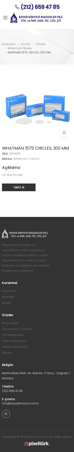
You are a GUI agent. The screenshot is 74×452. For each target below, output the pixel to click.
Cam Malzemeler (14, 341)
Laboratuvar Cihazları (17, 329)
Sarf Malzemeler (13, 335)
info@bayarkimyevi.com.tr (20, 403)
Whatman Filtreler (19, 48)
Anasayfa (8, 44)
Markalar (8, 297)
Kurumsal (8, 291)
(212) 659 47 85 (12, 391)
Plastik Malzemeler (15, 347)
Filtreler (41, 44)
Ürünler (26, 44)
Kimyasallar (10, 323)
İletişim (6, 303)
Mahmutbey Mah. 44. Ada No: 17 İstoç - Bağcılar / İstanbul (36, 375)
